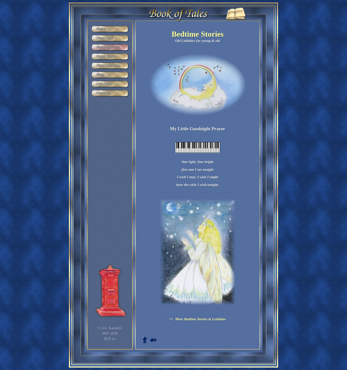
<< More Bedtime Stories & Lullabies (197, 319)
